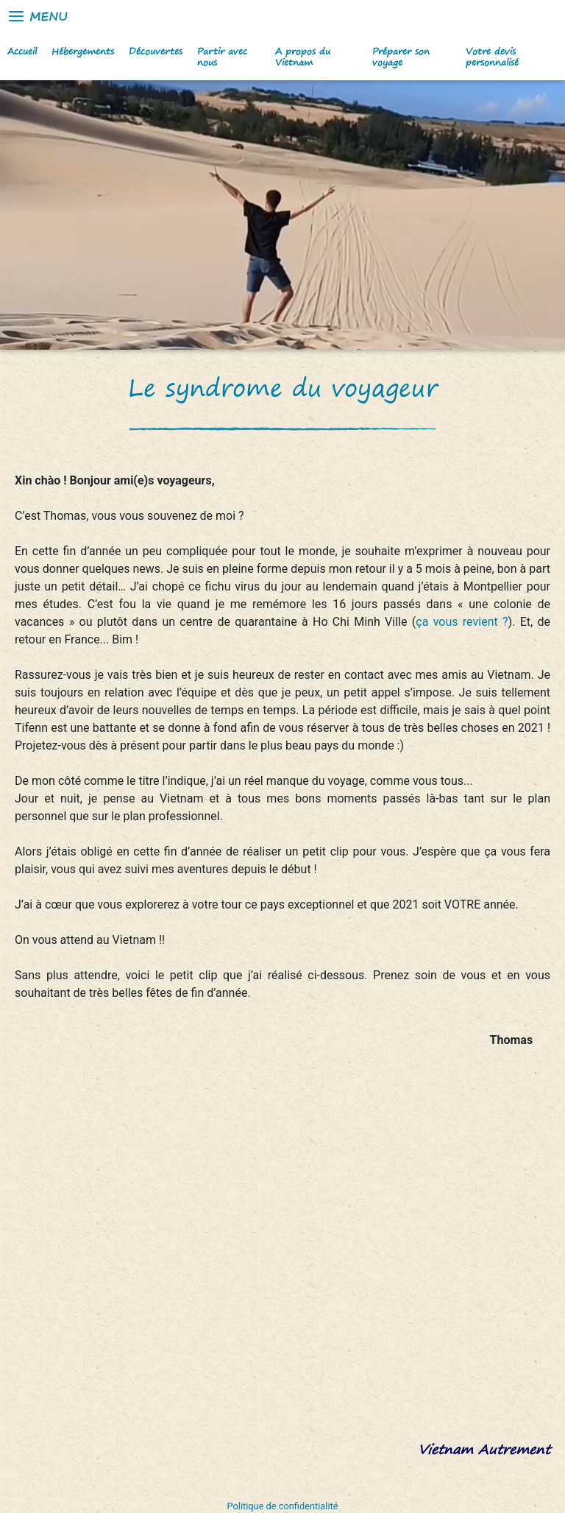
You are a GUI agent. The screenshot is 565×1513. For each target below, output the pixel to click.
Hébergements (82, 51)
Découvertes (155, 51)
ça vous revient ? (462, 622)
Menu (37, 16)
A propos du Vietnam (302, 56)
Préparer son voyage (401, 56)
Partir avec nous (222, 56)
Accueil (22, 51)
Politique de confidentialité (282, 1506)
